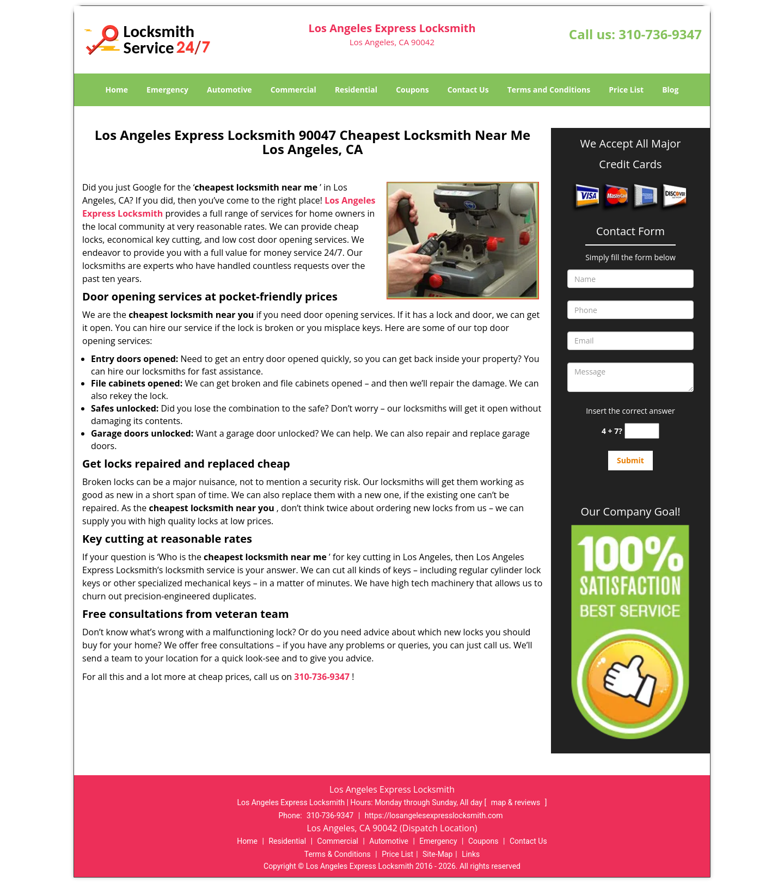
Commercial (293, 89)
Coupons (412, 89)
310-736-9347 (660, 34)
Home (117, 89)
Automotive (229, 89)
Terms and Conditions (548, 89)
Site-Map (437, 854)
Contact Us (468, 89)
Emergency (167, 89)
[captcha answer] (641, 431)
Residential (356, 89)
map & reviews (516, 802)
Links (471, 854)
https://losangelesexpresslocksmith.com (434, 815)
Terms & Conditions (337, 854)
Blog (670, 89)
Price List (626, 89)
